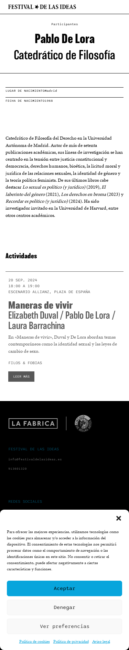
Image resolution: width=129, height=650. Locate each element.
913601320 (17, 469)
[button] (118, 518)
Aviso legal (101, 641)
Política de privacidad (71, 641)
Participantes (64, 24)
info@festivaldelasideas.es (35, 459)
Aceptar (64, 588)
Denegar (64, 607)
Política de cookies (34, 641)
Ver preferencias (64, 626)
